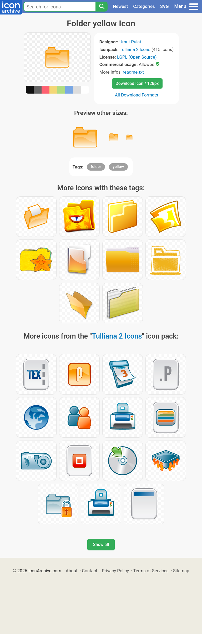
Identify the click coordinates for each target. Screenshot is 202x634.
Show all (101, 544)
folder (96, 166)
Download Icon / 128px (137, 83)
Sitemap (181, 570)
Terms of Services (151, 570)
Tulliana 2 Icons (135, 49)
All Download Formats (136, 95)
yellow (118, 166)
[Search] (101, 7)
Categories (144, 6)
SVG (164, 6)
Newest (120, 6)
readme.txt (133, 72)
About (72, 570)
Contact (89, 570)
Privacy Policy (115, 570)
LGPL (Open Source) (137, 57)
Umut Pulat (130, 41)
